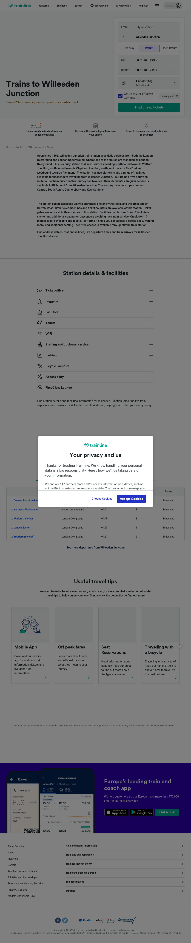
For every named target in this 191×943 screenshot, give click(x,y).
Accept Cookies (131, 498)
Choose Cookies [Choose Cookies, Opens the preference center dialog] (102, 498)
